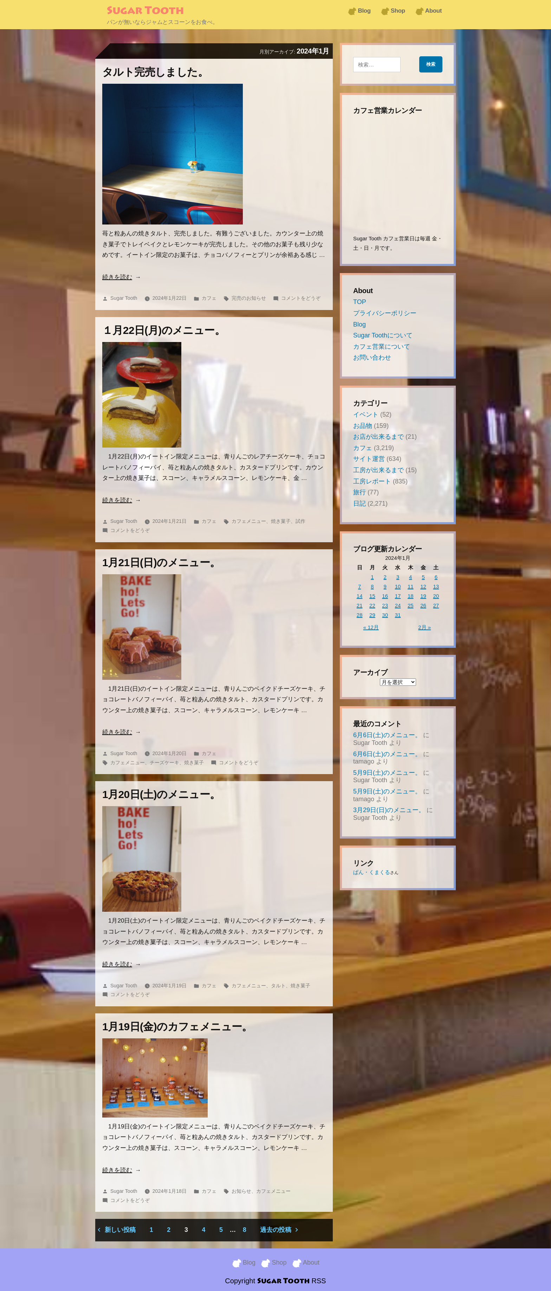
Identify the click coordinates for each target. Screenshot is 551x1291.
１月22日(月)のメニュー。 (163, 330)
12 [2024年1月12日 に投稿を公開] (423, 586)
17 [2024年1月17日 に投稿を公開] (398, 596)
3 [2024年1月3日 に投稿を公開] (397, 577)
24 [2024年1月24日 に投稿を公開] (398, 605)
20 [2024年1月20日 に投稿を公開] (436, 596)
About (433, 10)
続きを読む (117, 277)
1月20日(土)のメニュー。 (161, 794)
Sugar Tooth (145, 11)
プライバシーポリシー (384, 313)
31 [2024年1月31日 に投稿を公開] (398, 615)
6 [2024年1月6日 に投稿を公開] (436, 577)
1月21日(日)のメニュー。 (161, 562)
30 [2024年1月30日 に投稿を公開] (385, 615)
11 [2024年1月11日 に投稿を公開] (411, 586)
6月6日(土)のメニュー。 (387, 735)
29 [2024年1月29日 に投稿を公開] (372, 615)
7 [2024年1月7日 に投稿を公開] (359, 586)
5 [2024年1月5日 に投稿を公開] (423, 577)
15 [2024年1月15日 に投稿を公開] (372, 596)
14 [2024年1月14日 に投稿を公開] (360, 596)
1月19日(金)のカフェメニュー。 (177, 1026)
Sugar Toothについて (383, 335)
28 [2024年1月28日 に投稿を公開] (360, 615)
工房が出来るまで (378, 470)
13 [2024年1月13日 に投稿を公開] (436, 586)
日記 (359, 503)
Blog (364, 10)
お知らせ (241, 1191)
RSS (319, 1280)
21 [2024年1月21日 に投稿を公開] (360, 605)
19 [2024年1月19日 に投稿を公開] (423, 596)
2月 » (424, 627)
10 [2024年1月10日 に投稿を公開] (398, 586)
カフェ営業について (381, 346)
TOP (359, 301)
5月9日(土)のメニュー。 (387, 772)
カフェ (209, 298)
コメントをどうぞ (300, 298)
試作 (300, 521)
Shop (398, 10)
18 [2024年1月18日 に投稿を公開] (411, 596)
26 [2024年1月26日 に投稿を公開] (423, 605)
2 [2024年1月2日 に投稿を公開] (385, 577)
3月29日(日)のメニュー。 (389, 810)
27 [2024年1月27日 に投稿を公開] (436, 605)
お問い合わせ (372, 357)
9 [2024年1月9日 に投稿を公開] (385, 586)
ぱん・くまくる (371, 872)
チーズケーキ (164, 762)
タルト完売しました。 (155, 72)
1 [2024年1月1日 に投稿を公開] (372, 577)
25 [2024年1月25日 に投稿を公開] (411, 605)
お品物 (362, 425)
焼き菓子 (281, 521)
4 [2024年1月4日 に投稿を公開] (410, 577)
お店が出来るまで (378, 436)
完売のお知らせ (249, 298)
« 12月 (371, 627)
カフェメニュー (249, 521)
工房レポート (372, 481)
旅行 (359, 492)
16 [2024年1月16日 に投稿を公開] (385, 596)
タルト (278, 985)
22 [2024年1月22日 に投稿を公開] (372, 605)
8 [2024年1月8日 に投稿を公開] (372, 586)
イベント (365, 414)
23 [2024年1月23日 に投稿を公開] (385, 605)
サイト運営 (369, 458)
